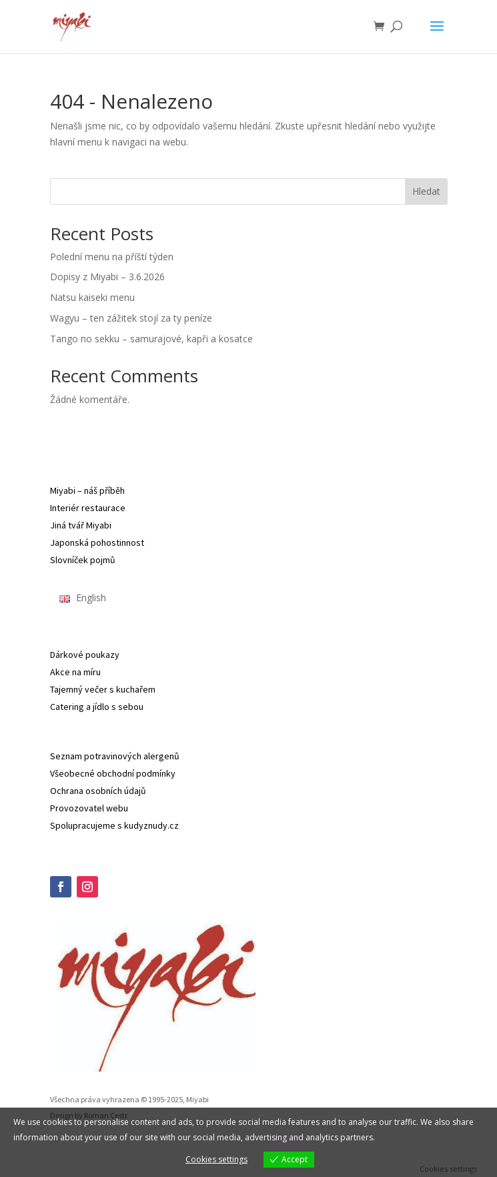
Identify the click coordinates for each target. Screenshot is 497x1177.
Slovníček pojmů (82, 560)
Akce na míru (75, 672)
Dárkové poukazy (84, 655)
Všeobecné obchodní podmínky (112, 773)
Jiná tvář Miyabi (80, 525)
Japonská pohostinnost (97, 542)
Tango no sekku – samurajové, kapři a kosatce (151, 338)
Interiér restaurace (87, 508)
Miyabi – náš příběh (87, 490)
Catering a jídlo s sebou (96, 707)
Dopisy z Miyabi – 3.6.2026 (107, 276)
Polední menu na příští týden (111, 256)
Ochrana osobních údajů (98, 791)
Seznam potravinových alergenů (114, 756)
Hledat (426, 191)
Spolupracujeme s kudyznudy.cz (114, 825)
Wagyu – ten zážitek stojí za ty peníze (131, 318)
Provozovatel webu (89, 808)
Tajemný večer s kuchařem (102, 689)
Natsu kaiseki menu (92, 297)
